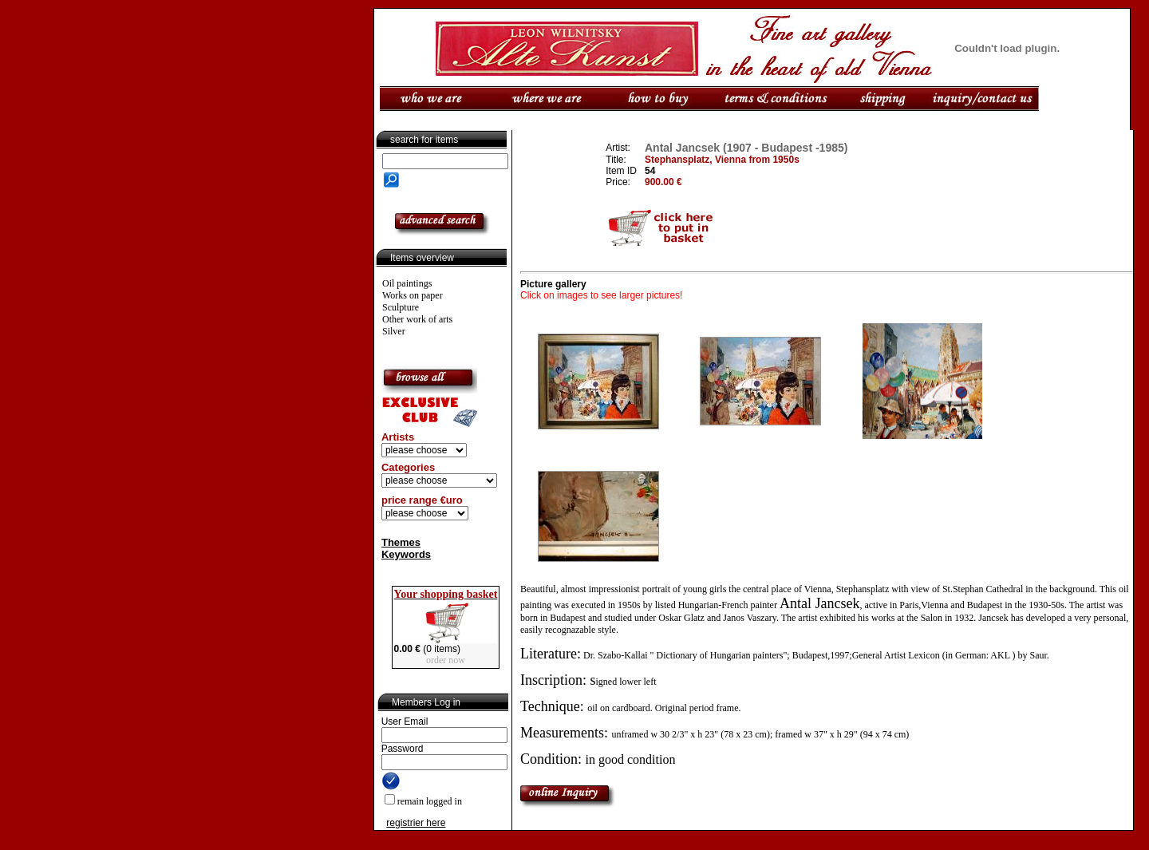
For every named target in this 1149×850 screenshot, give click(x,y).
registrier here (415, 822)
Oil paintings (407, 283)
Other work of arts (417, 319)
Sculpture (400, 307)
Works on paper (412, 295)
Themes (401, 542)
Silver (393, 331)
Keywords (406, 554)
